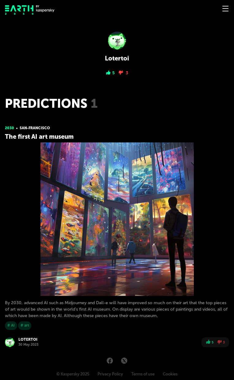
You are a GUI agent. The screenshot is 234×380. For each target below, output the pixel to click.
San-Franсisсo (35, 128)
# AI (11, 325)
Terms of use (143, 374)
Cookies (170, 374)
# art (25, 325)
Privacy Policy (110, 374)
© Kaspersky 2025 (72, 374)
